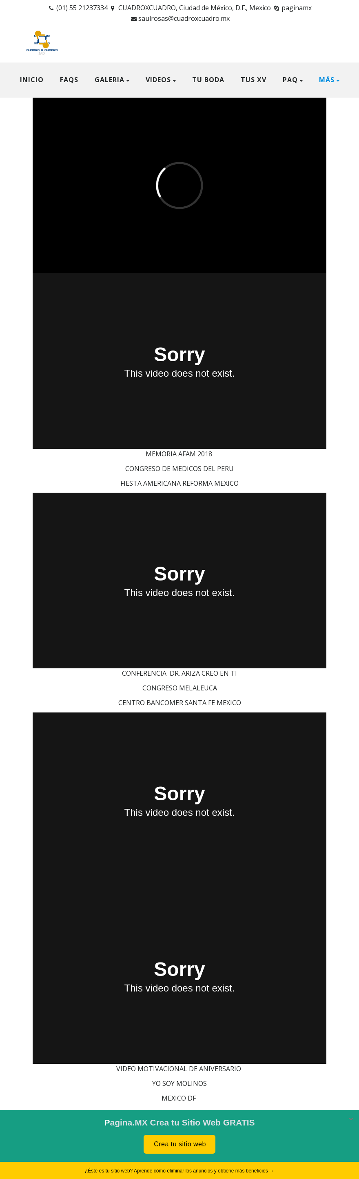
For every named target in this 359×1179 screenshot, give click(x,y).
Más (327, 79)
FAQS (69, 79)
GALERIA (109, 79)
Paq (290, 79)
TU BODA (208, 79)
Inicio (32, 79)
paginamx (296, 7)
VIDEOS (158, 79)
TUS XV (253, 79)
